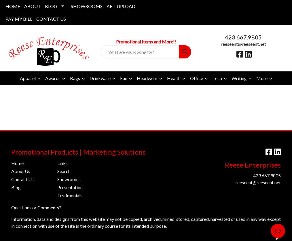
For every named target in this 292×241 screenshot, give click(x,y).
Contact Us (22, 179)
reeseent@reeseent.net (243, 44)
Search (64, 171)
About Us (20, 171)
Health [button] (174, 78)
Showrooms (69, 179)
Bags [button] (75, 78)
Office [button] (196, 78)
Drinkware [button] (100, 78)
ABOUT (32, 6)
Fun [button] (123, 78)
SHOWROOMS (87, 6)
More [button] (262, 78)
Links (62, 163)
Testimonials (69, 195)
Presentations (71, 187)
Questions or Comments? (36, 207)
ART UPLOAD (121, 6)
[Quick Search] (140, 51)
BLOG (51, 6)
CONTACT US (51, 19)
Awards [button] (52, 78)
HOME (12, 6)
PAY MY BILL (18, 19)
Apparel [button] (28, 78)
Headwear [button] (147, 78)
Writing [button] (239, 78)
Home (17, 163)
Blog (16, 187)
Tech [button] (217, 78)
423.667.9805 (243, 37)
